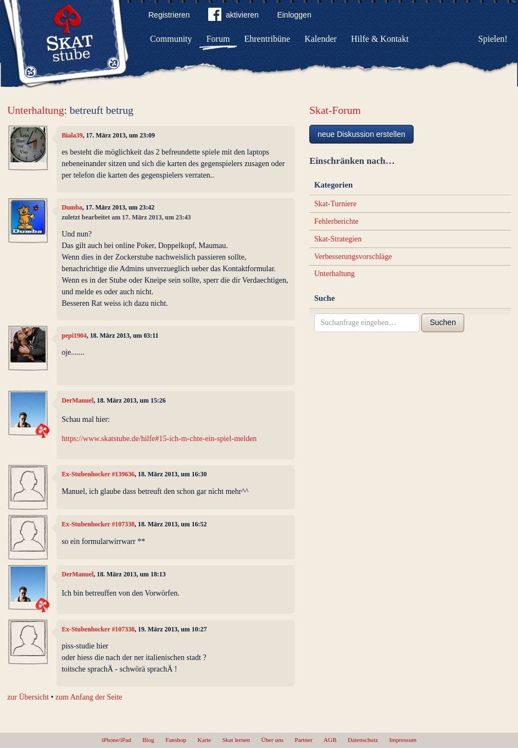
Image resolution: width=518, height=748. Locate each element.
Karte (204, 739)
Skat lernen (236, 739)
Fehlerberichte (336, 221)
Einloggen (294, 14)
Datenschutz (363, 739)
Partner (303, 739)
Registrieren (169, 14)
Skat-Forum (335, 110)
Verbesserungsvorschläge (353, 256)
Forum (218, 38)
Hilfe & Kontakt (380, 38)
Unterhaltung (35, 110)
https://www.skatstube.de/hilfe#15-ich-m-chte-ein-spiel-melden (159, 439)
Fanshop (175, 739)
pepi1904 (74, 335)
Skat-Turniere (335, 204)
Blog (148, 739)
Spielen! (493, 38)
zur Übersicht (28, 697)
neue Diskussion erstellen (361, 134)
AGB (330, 739)
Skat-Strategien (337, 239)
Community (171, 38)
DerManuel (77, 400)
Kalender (320, 38)
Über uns (272, 739)
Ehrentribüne (267, 38)
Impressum (403, 739)
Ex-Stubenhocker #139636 (98, 474)
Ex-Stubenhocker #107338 (98, 524)
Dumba (72, 207)
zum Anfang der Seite (88, 697)
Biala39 (72, 135)
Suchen (442, 322)
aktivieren (233, 17)
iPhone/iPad (116, 739)
